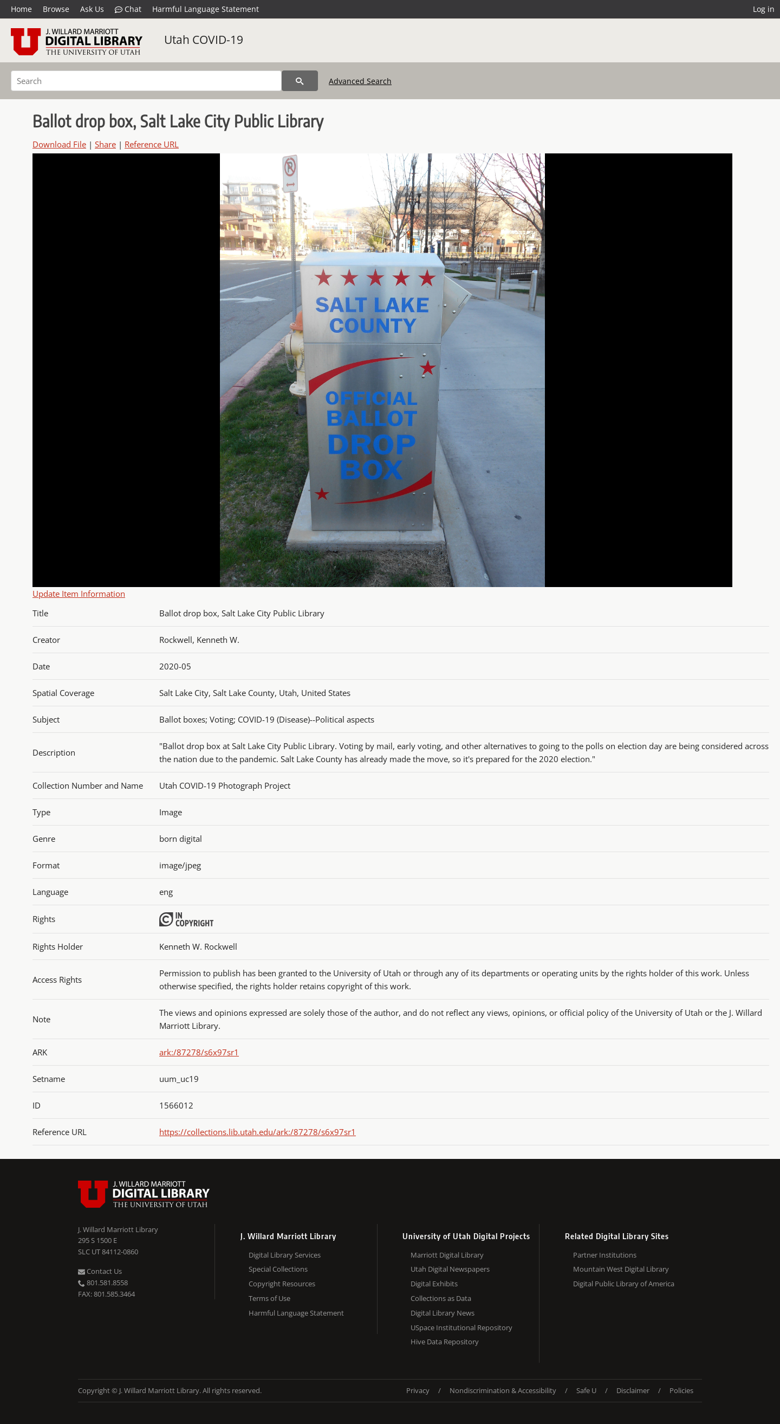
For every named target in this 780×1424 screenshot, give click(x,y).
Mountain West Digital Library (621, 1269)
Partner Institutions (604, 1255)
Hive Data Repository (445, 1341)
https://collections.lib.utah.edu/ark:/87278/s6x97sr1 (257, 1131)
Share (105, 144)
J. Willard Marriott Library (118, 1229)
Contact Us (100, 1271)
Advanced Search (360, 81)
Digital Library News (442, 1313)
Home (21, 9)
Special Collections (278, 1269)
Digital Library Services (285, 1255)
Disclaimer (632, 1390)
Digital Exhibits (434, 1283)
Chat (128, 9)
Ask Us (92, 9)
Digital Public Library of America (623, 1283)
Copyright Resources (282, 1283)
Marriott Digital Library (447, 1255)
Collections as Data (441, 1298)
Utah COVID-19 (203, 39)
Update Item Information (78, 593)
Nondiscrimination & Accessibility (503, 1390)
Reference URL (152, 144)
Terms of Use (269, 1298)
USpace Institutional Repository (461, 1327)
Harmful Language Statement (205, 9)
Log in (764, 9)
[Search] (146, 80)
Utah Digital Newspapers (450, 1269)
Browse (56, 9)
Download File (59, 144)
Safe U (586, 1390)
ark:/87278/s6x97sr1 (199, 1052)
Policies (681, 1390)
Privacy (418, 1390)
